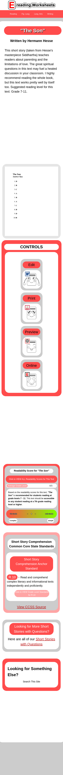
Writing (50, 14)
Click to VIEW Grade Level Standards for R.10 (32, 593)
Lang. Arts (38, 14)
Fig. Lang (26, 14)
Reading (13, 14)
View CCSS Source (31, 607)
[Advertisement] (31, 130)
